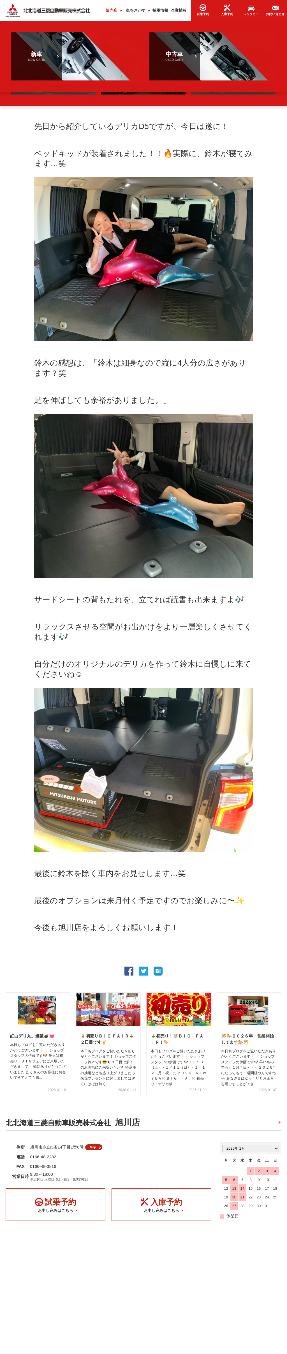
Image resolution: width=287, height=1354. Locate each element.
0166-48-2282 (43, 1161)
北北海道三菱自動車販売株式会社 (73, 1124)
